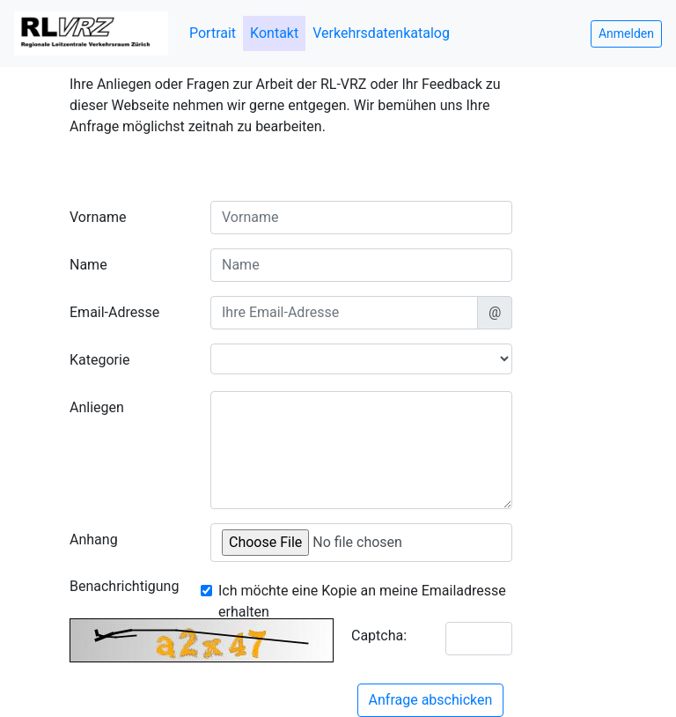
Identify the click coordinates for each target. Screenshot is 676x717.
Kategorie (99, 359)
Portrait (212, 33)
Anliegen (97, 407)
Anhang (94, 539)
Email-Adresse (114, 312)
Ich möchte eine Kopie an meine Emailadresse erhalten (362, 601)
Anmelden (626, 33)
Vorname (98, 217)
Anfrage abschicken (431, 699)
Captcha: (379, 635)
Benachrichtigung (124, 586)
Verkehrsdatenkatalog (381, 33)
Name (88, 264)
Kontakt (274, 33)
